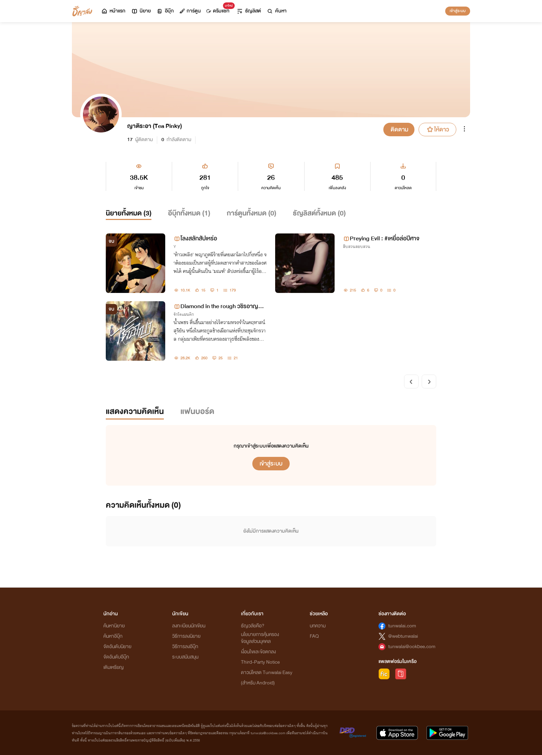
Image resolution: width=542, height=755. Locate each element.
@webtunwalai (403, 636)
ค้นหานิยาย (114, 626)
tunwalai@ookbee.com (412, 646)
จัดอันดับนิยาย (117, 646)
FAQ (314, 636)
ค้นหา (277, 11)
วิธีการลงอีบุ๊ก (185, 646)
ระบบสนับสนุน (185, 657)
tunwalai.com (402, 626)
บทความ (318, 626)
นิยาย (141, 11)
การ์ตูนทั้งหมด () (251, 213)
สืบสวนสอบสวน (356, 246)
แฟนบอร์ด (197, 411)
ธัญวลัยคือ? (252, 626)
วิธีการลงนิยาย (186, 636)
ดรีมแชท (219, 9)
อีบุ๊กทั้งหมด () (189, 213)
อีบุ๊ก (165, 11)
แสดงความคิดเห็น (135, 411)
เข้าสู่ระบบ (458, 10)
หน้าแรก (113, 11)
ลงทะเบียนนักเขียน (188, 626)
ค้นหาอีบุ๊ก (112, 636)
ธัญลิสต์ (248, 11)
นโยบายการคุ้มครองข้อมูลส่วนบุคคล (260, 638)
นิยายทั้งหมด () (128, 213)
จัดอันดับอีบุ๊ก (116, 657)
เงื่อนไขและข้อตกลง (258, 651)
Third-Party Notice (260, 662)
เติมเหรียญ (113, 667)
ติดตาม (399, 130)
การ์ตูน (190, 11)
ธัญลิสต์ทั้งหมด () (319, 213)
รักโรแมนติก (184, 314)
